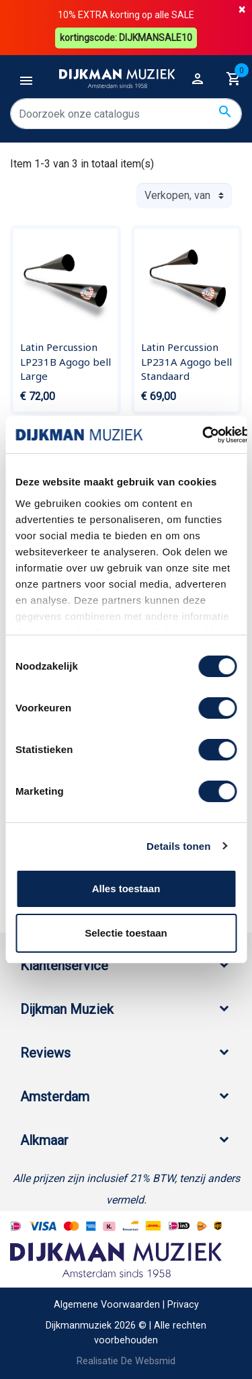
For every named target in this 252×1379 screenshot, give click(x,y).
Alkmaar (44, 1140)
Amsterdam (54, 1097)
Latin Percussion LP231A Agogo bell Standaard (186, 361)
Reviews (45, 1053)
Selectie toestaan (126, 933)
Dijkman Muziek (67, 1009)
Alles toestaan (126, 888)
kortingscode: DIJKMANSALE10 (126, 37)
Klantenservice (64, 965)
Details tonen (178, 846)
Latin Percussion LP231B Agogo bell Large (65, 361)
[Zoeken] (126, 113)
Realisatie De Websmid (126, 1361)
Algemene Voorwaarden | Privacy (126, 1304)
